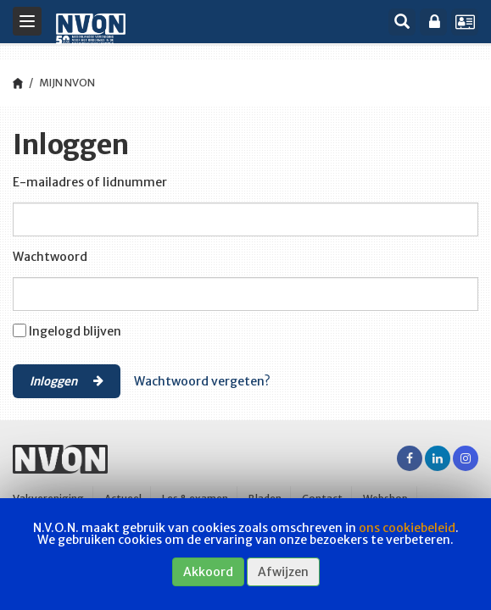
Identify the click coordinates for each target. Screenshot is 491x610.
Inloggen (66, 380)
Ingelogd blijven (75, 331)
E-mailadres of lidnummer (90, 182)
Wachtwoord (50, 256)
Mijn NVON (67, 82)
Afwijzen (283, 572)
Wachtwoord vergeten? (202, 381)
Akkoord (208, 572)
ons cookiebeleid (407, 527)
